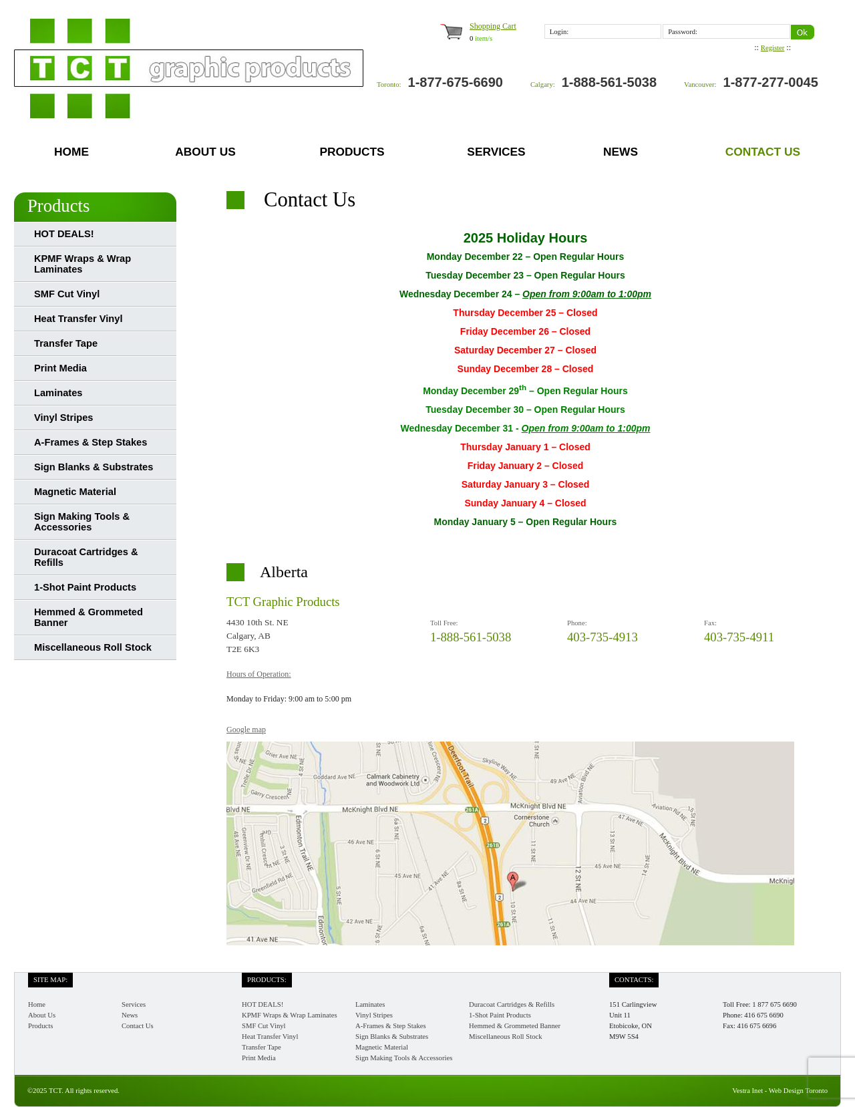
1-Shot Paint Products (85, 587)
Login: (559, 31)
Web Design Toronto (798, 1090)
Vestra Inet (747, 1090)
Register (773, 47)
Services (496, 151)
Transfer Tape (66, 343)
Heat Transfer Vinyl (78, 318)
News (620, 151)
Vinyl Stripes (64, 417)
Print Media (60, 368)
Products (351, 151)
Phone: (577, 623)
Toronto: (389, 84)
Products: (267, 979)
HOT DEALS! (64, 233)
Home (71, 151)
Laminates (58, 392)
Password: (682, 31)
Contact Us (762, 151)
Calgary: (542, 84)
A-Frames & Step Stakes (90, 442)
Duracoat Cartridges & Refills (86, 557)
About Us (205, 151)
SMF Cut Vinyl (67, 294)
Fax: (710, 623)
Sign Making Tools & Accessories (82, 521)
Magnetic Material (75, 491)
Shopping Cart (493, 26)
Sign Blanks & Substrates (93, 467)
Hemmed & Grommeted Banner (88, 617)
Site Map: (50, 979)
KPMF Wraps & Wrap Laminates (82, 264)
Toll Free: (444, 623)
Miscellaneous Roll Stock (93, 647)
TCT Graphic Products (283, 602)
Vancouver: (700, 84)
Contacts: (634, 979)
